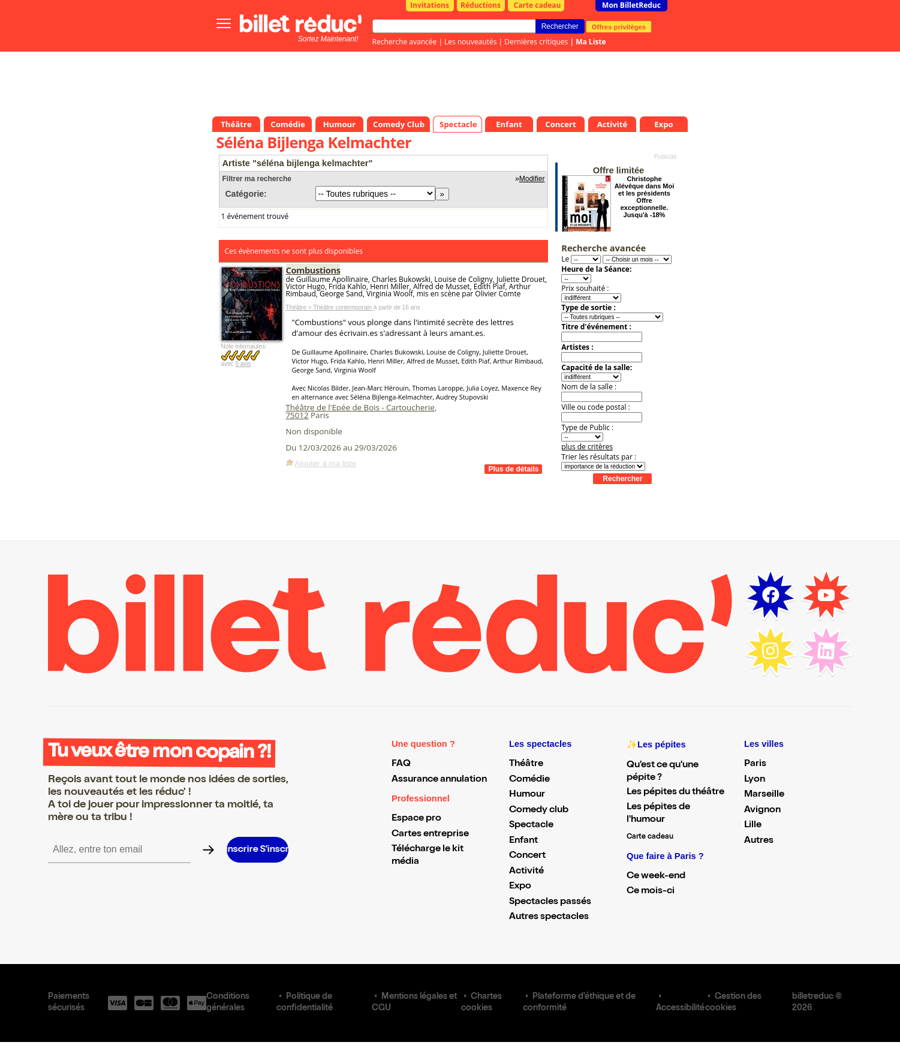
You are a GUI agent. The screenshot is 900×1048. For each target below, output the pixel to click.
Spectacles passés (550, 902)
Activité (526, 871)
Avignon (762, 810)
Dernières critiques (536, 42)
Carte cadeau (537, 5)
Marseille (764, 795)
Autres (758, 841)
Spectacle (531, 825)
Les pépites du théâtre (675, 792)
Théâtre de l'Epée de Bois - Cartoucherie (360, 407)
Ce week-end (656, 876)
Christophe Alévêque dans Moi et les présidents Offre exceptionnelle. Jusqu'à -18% (645, 196)
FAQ (401, 764)
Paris (755, 764)
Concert (527, 856)
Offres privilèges (619, 26)
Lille (752, 825)
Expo (520, 886)
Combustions (313, 270)
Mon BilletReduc (631, 5)
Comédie (529, 780)
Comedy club (538, 810)
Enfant (523, 841)
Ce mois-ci (651, 891)
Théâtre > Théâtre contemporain (330, 307)
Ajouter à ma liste (326, 463)
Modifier (532, 179)
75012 (297, 415)
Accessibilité (680, 1008)
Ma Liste (591, 42)
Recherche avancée (404, 42)
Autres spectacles (549, 917)
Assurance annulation (439, 780)
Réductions (480, 5)
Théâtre (526, 764)
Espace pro (416, 819)
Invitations (429, 5)
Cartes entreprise (430, 834)
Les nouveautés (470, 42)
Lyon (754, 780)
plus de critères (587, 447)
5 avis (243, 364)
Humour (527, 795)
